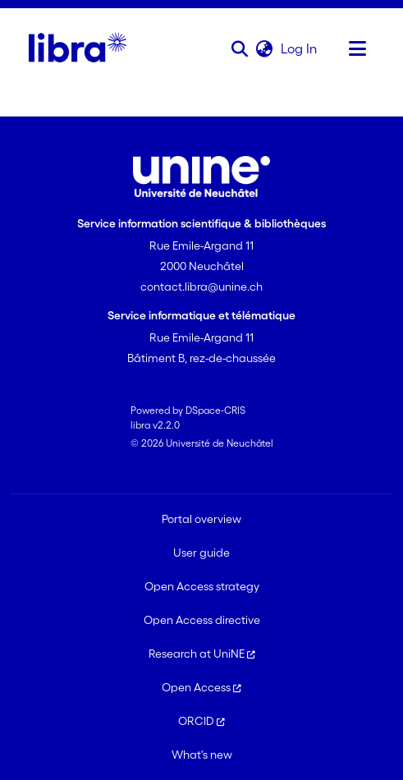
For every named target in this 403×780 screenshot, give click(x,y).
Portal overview (201, 518)
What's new (202, 754)
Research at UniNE (202, 653)
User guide (201, 552)
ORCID (201, 720)
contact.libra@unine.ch (201, 286)
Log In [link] (299, 48)
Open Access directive (202, 619)
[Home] (77, 48)
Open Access (201, 687)
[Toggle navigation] (358, 48)
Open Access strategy (201, 586)
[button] (240, 48)
